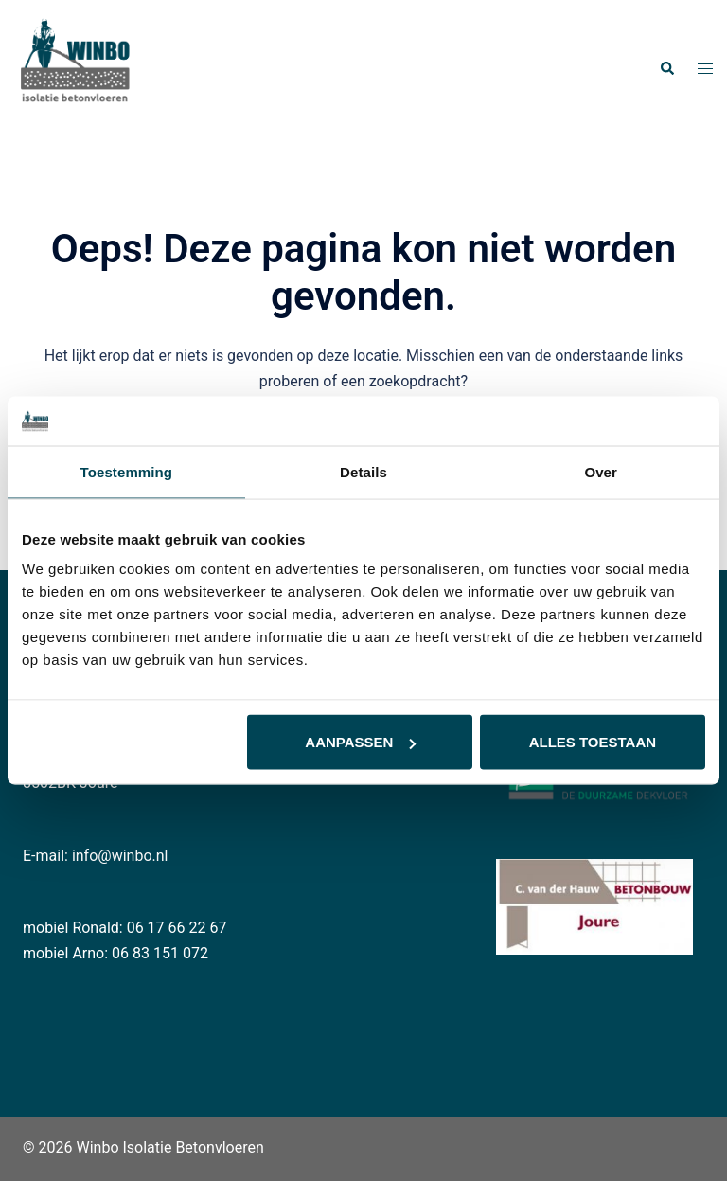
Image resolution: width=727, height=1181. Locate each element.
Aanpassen (360, 742)
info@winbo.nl (120, 856)
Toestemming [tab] (126, 471)
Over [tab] (600, 471)
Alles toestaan (592, 742)
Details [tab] (363, 471)
